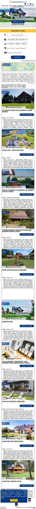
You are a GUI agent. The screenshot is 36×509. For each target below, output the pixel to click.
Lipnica (4, 92)
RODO (2, 497)
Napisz (34, 508)
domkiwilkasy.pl (18, 2)
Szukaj (18, 57)
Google (24, 490)
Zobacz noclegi (27, 114)
